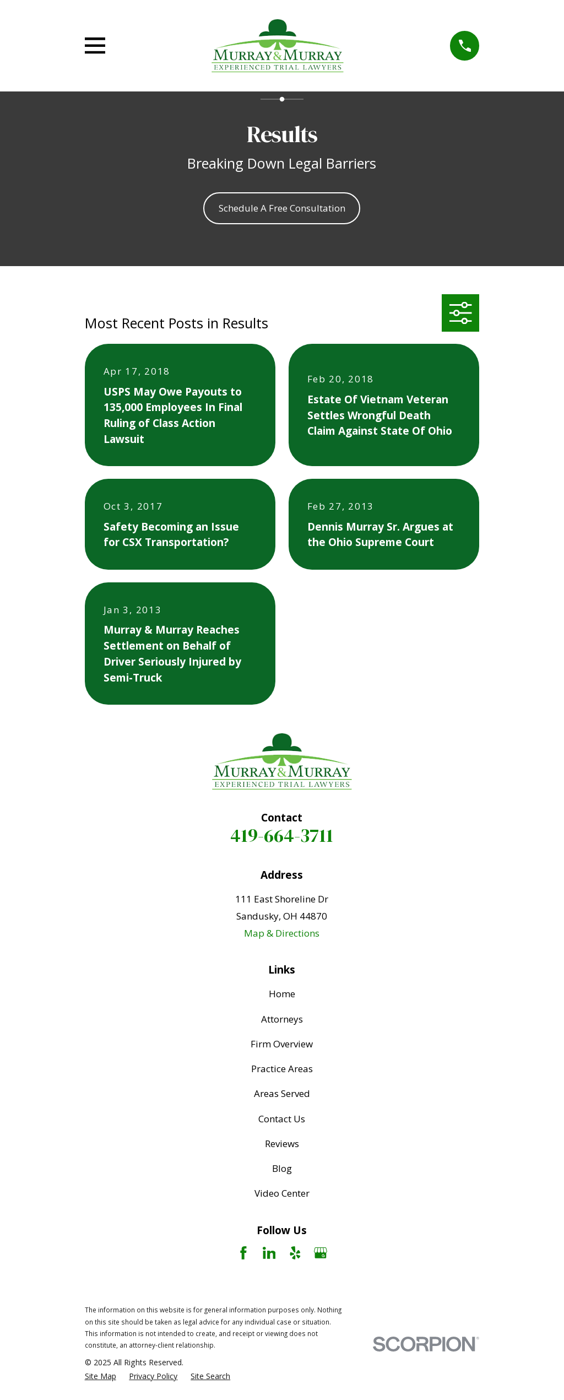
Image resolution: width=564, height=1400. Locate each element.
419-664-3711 (281, 835)
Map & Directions (281, 933)
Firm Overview (282, 1043)
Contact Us (281, 1118)
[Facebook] (243, 1253)
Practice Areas (282, 1068)
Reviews (282, 1143)
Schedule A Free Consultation (282, 208)
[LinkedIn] (269, 1253)
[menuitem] (100, 1376)
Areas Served (282, 1093)
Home (282, 993)
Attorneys (282, 1019)
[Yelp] (295, 1253)
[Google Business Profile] (320, 1253)
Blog (282, 1168)
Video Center (282, 1193)
